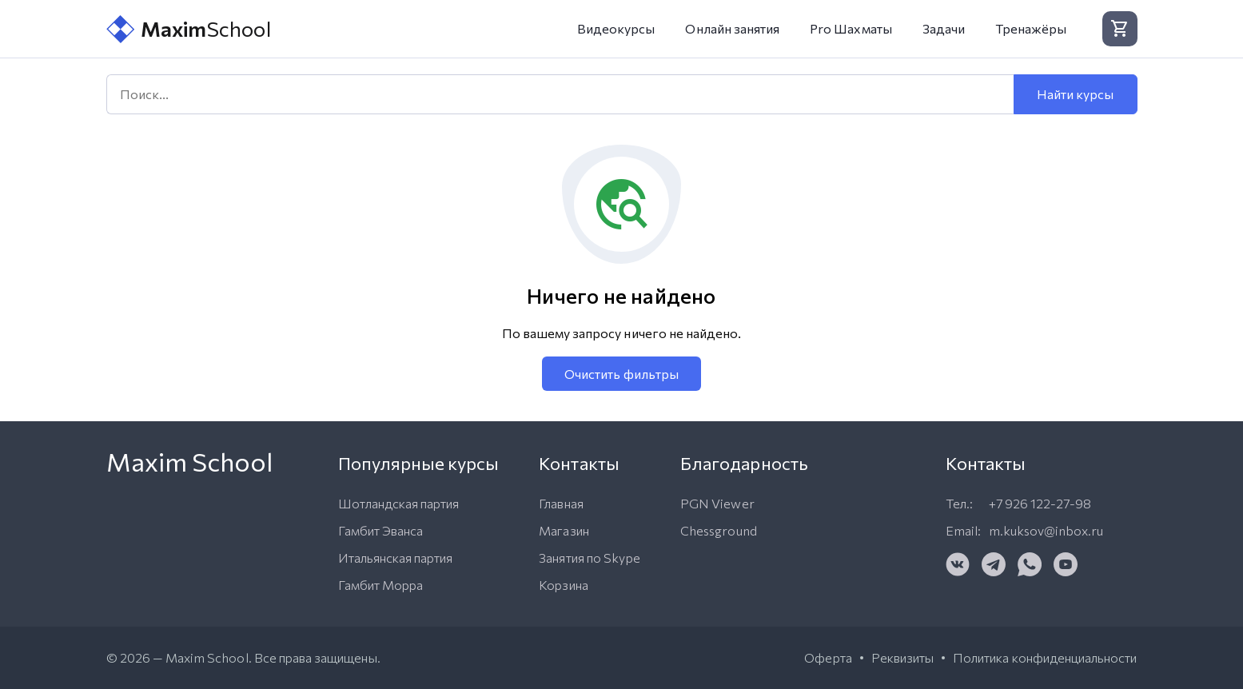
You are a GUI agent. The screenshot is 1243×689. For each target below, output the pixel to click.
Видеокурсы (616, 28)
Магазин (563, 530)
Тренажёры (1030, 28)
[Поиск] (560, 94)
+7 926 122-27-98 (1040, 503)
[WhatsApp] (1030, 564)
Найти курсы (1075, 94)
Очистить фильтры (621, 373)
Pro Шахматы (851, 28)
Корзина (563, 584)
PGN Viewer (717, 503)
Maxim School (207, 657)
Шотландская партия (399, 503)
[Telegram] (994, 564)
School (188, 29)
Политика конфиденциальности (1045, 658)
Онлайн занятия (732, 28)
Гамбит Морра (381, 584)
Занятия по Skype (589, 557)
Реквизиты (902, 658)
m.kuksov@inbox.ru (1046, 530)
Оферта (827, 658)
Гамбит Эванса (381, 530)
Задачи (943, 28)
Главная (561, 503)
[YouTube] (1066, 564)
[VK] (958, 564)
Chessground (718, 530)
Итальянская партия (395, 557)
